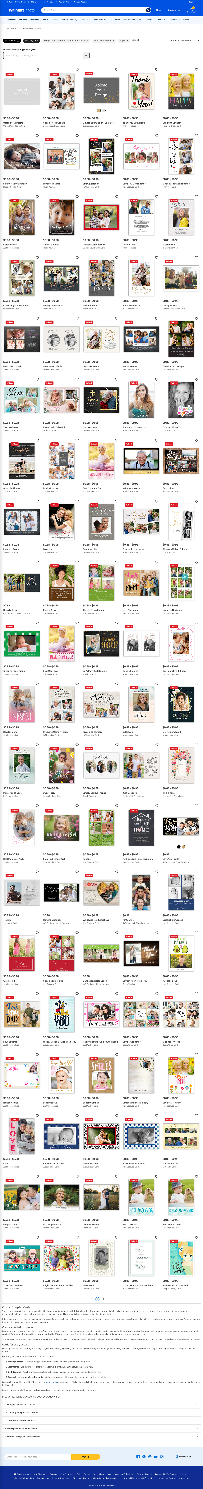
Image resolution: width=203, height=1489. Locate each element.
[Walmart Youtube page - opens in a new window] (156, 1456)
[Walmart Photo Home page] (22, 10)
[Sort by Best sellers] (190, 40)
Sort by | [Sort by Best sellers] (175, 40)
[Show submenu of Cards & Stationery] (78, 19)
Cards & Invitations (12, 29)
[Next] (109, 1299)
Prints (55, 20)
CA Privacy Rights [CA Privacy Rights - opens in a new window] (80, 1478)
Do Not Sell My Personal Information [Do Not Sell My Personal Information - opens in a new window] (137, 1478)
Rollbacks (11, 20)
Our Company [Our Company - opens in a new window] (66, 1474)
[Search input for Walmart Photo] (93, 10)
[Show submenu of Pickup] (49, 19)
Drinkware (161, 20)
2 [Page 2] (103, 1299)
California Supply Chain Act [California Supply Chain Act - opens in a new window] (104, 1478)
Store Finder (36, 2)
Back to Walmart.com (16, 2)
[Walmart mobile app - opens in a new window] (183, 1456)
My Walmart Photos (64, 2)
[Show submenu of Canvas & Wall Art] (107, 19)
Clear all (135, 40)
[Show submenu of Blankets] (119, 19)
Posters (85, 20)
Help (158, 10)
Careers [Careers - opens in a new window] (53, 1474)
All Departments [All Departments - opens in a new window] (21, 1474)
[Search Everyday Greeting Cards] (43, 55)
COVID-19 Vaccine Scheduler (120, 1474)
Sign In (191, 2)
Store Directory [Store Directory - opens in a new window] (39, 1474)
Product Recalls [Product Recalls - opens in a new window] (144, 1474)
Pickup (45, 20)
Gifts (139, 20)
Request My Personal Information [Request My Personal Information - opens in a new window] (173, 1478)
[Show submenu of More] (188, 19)
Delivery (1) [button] (31, 40)
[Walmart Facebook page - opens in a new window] (138, 1456)
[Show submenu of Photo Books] (134, 19)
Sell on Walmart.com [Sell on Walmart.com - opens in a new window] (86, 1474)
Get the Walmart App (24, 1478)
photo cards (51, 1382)
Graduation (34, 20)
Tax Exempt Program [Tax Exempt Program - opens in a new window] (176, 1474)
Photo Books (127, 20)
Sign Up (85, 1456)
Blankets (114, 20)
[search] (86, 55)
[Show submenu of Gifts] (142, 19)
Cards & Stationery (69, 20)
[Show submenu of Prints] (59, 19)
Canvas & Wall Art (99, 20)
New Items (23, 20)
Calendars (174, 20)
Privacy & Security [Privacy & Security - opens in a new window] (60, 1478)
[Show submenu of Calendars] (179, 19)
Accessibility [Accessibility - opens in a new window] (160, 1474)
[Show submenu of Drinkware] (166, 19)
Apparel (149, 20)
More (185, 20)
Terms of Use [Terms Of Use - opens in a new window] (43, 1478)
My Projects (48, 2)
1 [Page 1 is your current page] (97, 1299)
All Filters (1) (12, 41)
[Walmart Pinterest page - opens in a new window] (150, 1456)
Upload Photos (80, 2)
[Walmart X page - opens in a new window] (144, 1456)
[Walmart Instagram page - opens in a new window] (162, 1456)
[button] (21, 69)
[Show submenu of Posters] (89, 19)
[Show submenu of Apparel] (153, 19)
